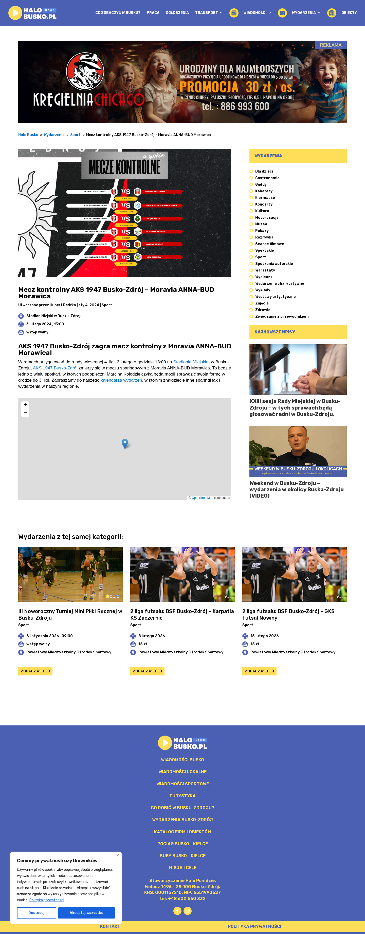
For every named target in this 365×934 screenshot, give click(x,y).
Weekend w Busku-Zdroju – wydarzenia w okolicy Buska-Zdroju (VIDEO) (296, 489)
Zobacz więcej (35, 671)
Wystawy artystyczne (275, 297)
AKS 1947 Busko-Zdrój (55, 367)
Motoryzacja (267, 217)
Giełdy (261, 184)
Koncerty (263, 204)
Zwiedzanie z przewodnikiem (282, 316)
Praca (153, 13)
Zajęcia (262, 303)
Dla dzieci (264, 171)
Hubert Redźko (63, 305)
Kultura (262, 211)
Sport (75, 135)
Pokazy (262, 231)
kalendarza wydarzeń (121, 380)
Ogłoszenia (177, 13)
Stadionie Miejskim (191, 361)
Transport (206, 13)
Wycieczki (264, 277)
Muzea (261, 224)
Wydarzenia (54, 135)
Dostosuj (36, 913)
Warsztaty (265, 270)
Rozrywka (264, 237)
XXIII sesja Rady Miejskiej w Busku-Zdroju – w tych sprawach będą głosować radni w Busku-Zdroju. (295, 407)
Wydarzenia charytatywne (279, 283)
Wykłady (262, 290)
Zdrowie (262, 310)
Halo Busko (28, 135)
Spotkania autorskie (274, 264)
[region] (66, 888)
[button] (125, 444)
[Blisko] (118, 855)
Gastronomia (267, 178)
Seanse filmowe (269, 244)
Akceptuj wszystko (86, 913)
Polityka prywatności (46, 900)
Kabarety (263, 191)
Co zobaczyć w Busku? (117, 13)
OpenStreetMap (202, 498)
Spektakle (264, 250)
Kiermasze (265, 198)
